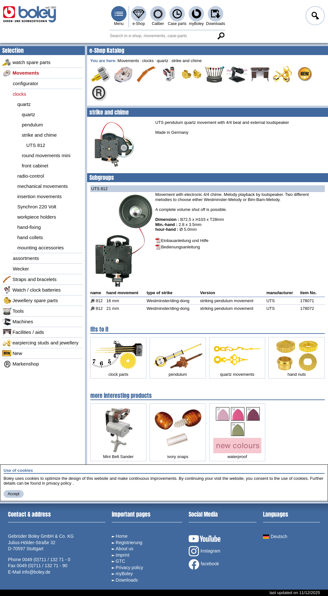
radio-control (30, 176)
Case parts (177, 23)
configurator (25, 83)
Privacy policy (129, 567)
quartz (24, 104)
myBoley (196, 23)
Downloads (215, 23)
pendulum (32, 124)
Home (121, 536)
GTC (120, 561)
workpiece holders (36, 217)
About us (124, 548)
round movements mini (46, 155)
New (12, 353)
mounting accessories (40, 247)
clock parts (118, 359)
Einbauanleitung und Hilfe (185, 240)
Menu (119, 23)
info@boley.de (36, 572)
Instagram (204, 551)
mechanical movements (42, 186)
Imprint (122, 555)
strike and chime (39, 135)
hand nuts (297, 358)
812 (99, 300)
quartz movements (237, 358)
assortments (26, 258)
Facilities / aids (23, 332)
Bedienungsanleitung (180, 247)
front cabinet (35, 165)
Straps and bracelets (29, 279)
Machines (17, 322)
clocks (19, 94)
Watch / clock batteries (31, 290)
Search (220, 35)
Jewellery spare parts (30, 300)
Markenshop (20, 364)
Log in (314, 16)
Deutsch (275, 536)
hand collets (30, 237)
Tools (13, 311)
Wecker (21, 268)
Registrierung (129, 542)
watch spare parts (26, 62)
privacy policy (58, 483)
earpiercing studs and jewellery (40, 343)
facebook (204, 564)
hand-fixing (29, 227)
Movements (20, 73)
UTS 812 (35, 145)
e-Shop (139, 23)
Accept (14, 494)
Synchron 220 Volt (36, 206)
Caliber (158, 23)
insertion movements (39, 196)
